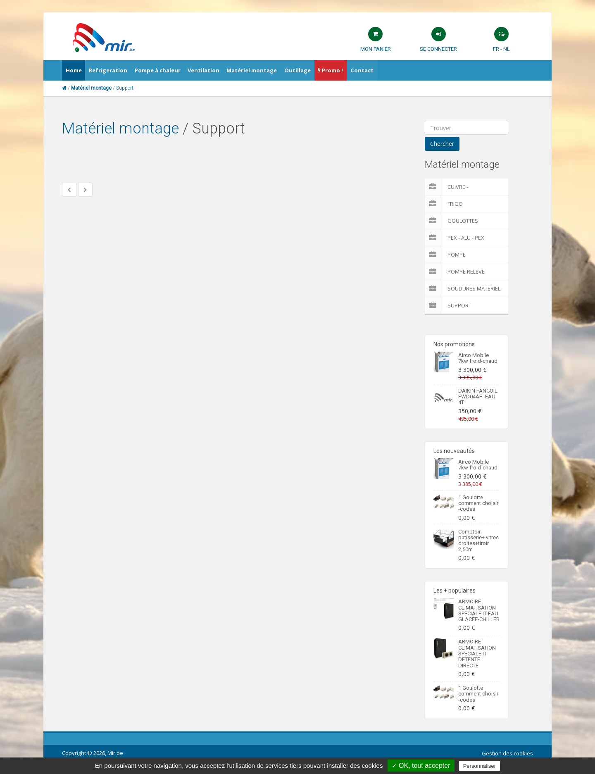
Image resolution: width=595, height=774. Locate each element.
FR (496, 49)
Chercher (442, 144)
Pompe (445, 254)
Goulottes (451, 220)
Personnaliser (479, 766)
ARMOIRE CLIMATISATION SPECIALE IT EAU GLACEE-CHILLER (479, 610)
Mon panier (375, 49)
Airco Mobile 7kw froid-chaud (477, 358)
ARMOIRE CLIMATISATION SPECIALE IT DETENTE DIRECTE (477, 653)
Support (448, 305)
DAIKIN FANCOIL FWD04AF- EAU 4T (477, 397)
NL (506, 49)
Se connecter (438, 49)
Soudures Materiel (462, 288)
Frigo (444, 203)
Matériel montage (120, 128)
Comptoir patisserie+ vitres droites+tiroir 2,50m (478, 541)
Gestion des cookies (507, 753)
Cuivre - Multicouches (456, 187)
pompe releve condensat (455, 271)
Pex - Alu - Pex (454, 237)
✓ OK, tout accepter (421, 765)
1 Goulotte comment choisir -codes (478, 503)
